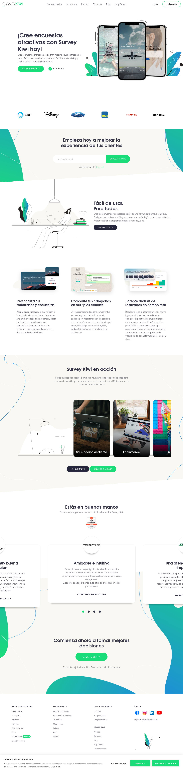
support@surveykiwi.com (146, 719)
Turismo (56, 728)
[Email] (79, 159)
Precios (84, 4)
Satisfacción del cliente (62, 715)
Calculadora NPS (101, 748)
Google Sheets (100, 715)
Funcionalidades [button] (54, 4)
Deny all (140, 763)
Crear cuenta (91, 656)
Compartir (16, 715)
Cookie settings (118, 763)
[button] (83, 612)
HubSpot (97, 711)
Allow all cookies (165, 763)
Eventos (56, 736)
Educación (57, 719)
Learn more (55, 767)
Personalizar (17, 711)
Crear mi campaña (103, 469)
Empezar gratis (118, 159)
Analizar (15, 719)
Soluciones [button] (71, 4)
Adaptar (15, 724)
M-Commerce (17, 728)
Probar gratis (172, 4)
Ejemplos (97, 4)
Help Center (120, 4)
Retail (55, 732)
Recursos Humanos (61, 711)
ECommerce (58, 724)
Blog (108, 4)
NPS (14, 732)
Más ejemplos (78, 469)
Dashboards (21, 736)
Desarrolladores (18, 741)
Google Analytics (100, 719)
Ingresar (155, 4)
